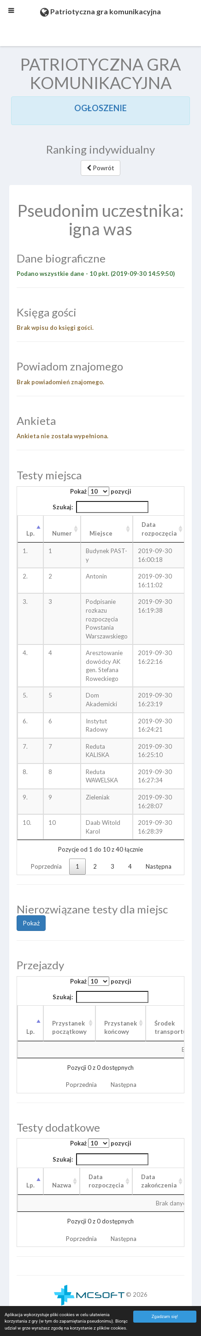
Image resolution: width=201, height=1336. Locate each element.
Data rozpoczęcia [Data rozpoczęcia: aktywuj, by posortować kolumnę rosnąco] (159, 529)
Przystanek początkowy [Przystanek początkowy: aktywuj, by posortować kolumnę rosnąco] (69, 1028)
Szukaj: (100, 507)
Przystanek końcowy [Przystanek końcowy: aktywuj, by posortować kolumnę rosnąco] (120, 1028)
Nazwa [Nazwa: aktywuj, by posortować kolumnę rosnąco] (61, 1185)
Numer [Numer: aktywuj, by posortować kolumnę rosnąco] (62, 533)
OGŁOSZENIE (100, 108)
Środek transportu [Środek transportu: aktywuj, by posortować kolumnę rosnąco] (170, 1028)
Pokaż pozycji (100, 491)
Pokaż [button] (31, 923)
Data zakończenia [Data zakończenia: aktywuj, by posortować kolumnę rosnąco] (159, 1181)
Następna (158, 866)
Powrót (100, 168)
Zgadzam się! (165, 1316)
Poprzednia (46, 866)
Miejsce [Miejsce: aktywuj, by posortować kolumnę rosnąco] (100, 533)
